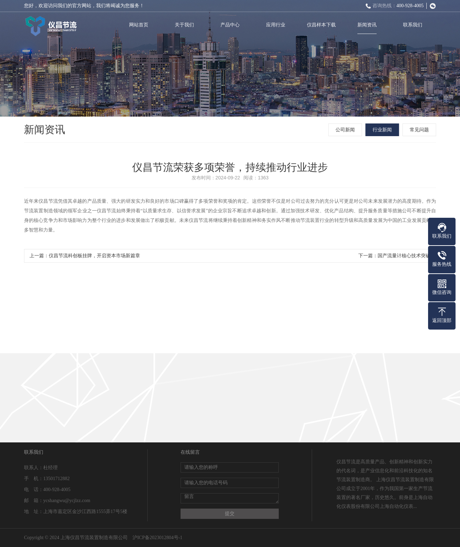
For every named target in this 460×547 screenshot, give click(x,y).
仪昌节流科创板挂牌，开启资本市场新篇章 (94, 257)
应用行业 (277, 24)
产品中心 (231, 24)
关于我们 (185, 24)
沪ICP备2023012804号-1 (157, 537)
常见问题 (420, 129)
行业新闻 (383, 129)
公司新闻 (346, 129)
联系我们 (414, 24)
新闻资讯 (368, 24)
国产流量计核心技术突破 (404, 257)
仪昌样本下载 (322, 24)
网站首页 (140, 24)
